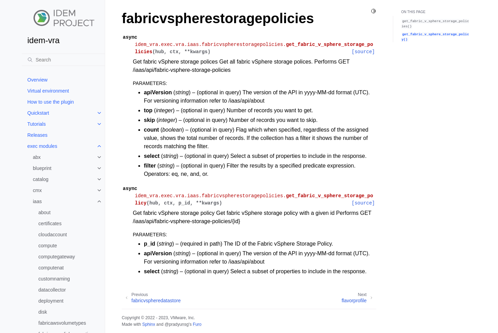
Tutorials (36, 124)
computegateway (56, 256)
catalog (40, 179)
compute (47, 245)
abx (37, 157)
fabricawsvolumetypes (62, 323)
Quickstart (38, 113)
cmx (37, 190)
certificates (50, 223)
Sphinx (148, 324)
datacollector (52, 290)
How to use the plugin (50, 102)
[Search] (63, 60)
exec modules (42, 146)
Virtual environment (48, 91)
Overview (37, 80)
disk (42, 312)
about (44, 212)
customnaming (54, 279)
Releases (37, 135)
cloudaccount (52, 234)
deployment (50, 301)
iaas (37, 201)
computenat (51, 267)
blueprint (42, 168)
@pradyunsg (177, 324)
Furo (197, 324)
